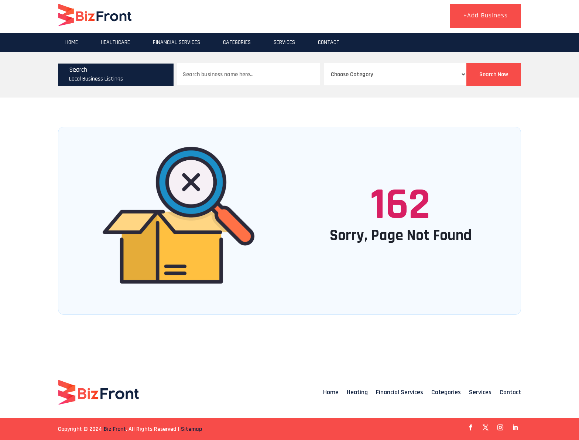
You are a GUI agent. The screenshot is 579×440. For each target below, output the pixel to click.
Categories (237, 42)
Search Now (493, 74)
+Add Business (485, 15)
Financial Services (176, 42)
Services (284, 42)
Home (71, 42)
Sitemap (191, 429)
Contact (328, 42)
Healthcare (115, 42)
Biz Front (115, 429)
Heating (357, 392)
